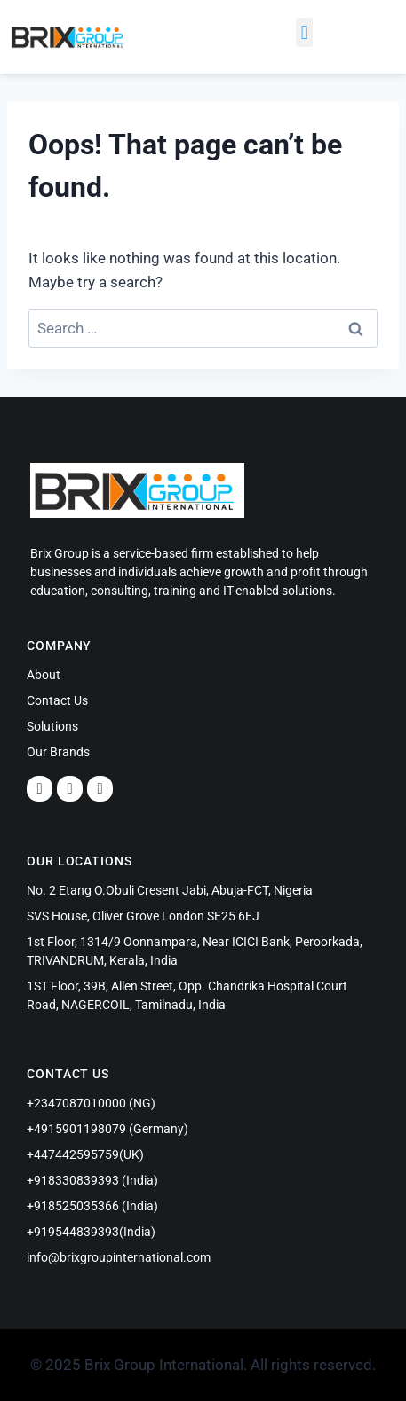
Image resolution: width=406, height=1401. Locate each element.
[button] (304, 32)
